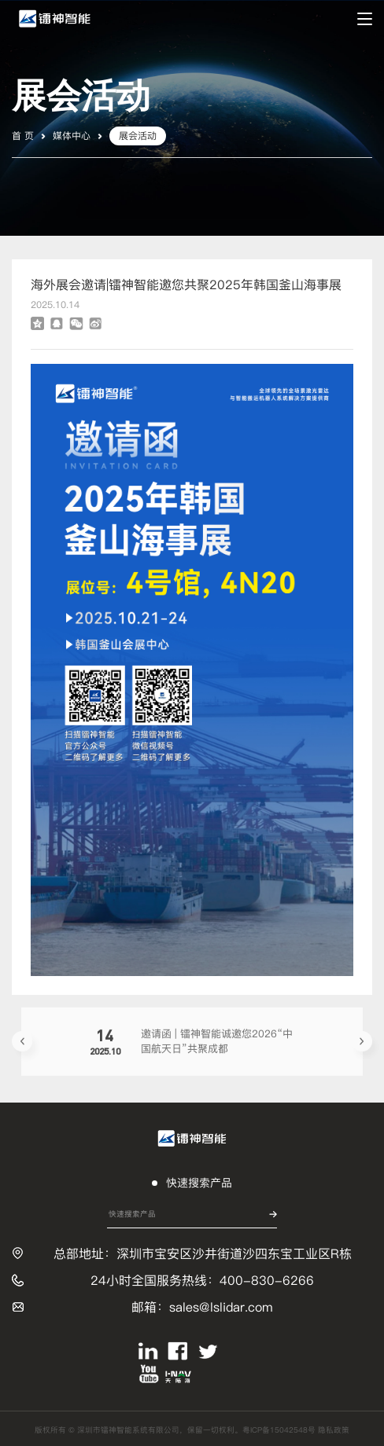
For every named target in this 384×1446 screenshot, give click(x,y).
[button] (22, 1043)
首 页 (23, 135)
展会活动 (138, 135)
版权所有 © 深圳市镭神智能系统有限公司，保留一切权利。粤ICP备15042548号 (176, 1430)
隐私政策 (333, 1430)
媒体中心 (71, 135)
